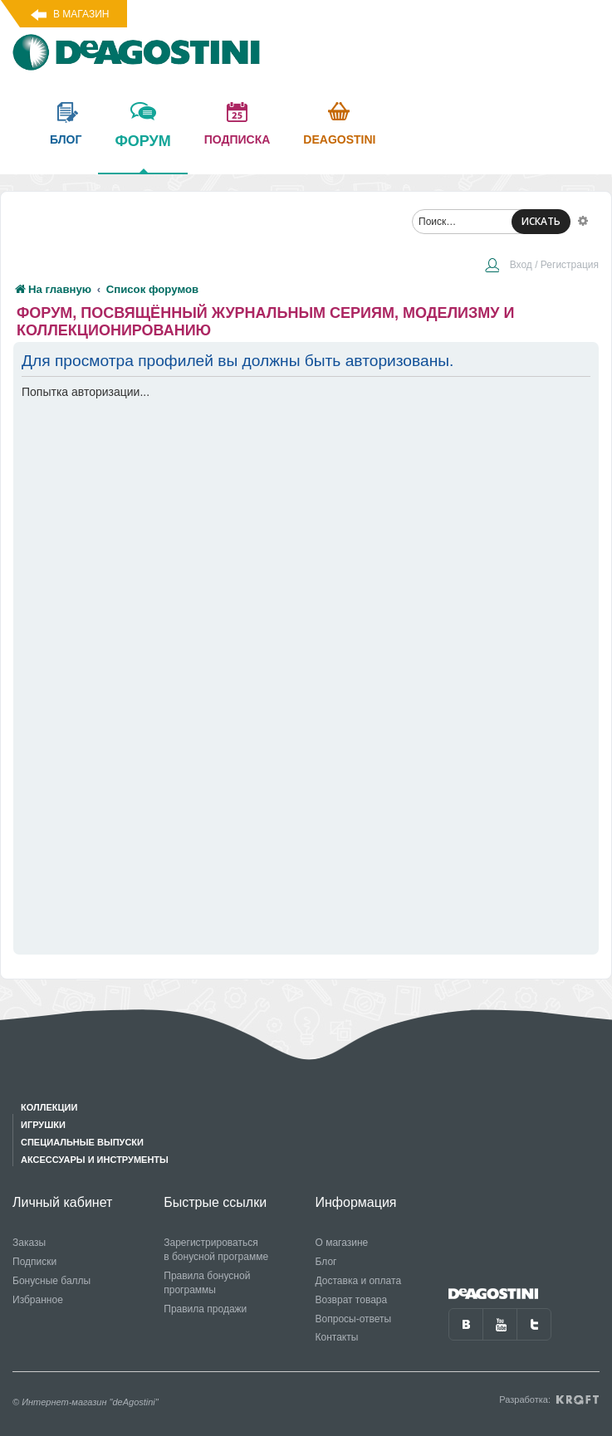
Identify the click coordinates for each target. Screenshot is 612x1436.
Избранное (37, 1300)
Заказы (29, 1242)
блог (65, 139)
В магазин (81, 14)
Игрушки (43, 1125)
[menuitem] (541, 266)
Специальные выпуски (82, 1142)
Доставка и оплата (359, 1281)
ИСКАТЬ (541, 221)
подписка (237, 139)
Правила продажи (205, 1309)
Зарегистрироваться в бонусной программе (216, 1250)
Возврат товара (352, 1300)
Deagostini (339, 139)
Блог (326, 1261)
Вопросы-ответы (354, 1319)
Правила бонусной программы (207, 1283)
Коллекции (49, 1107)
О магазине (342, 1242)
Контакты (337, 1337)
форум (142, 153)
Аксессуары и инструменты (95, 1160)
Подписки (34, 1261)
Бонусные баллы (51, 1281)
